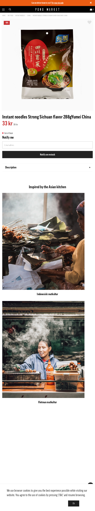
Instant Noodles (20, 15)
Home (4, 15)
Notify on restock (47, 154)
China (29, 15)
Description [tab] (47, 167)
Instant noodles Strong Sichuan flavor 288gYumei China (50, 15)
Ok (74, 503)
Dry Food (10, 15)
